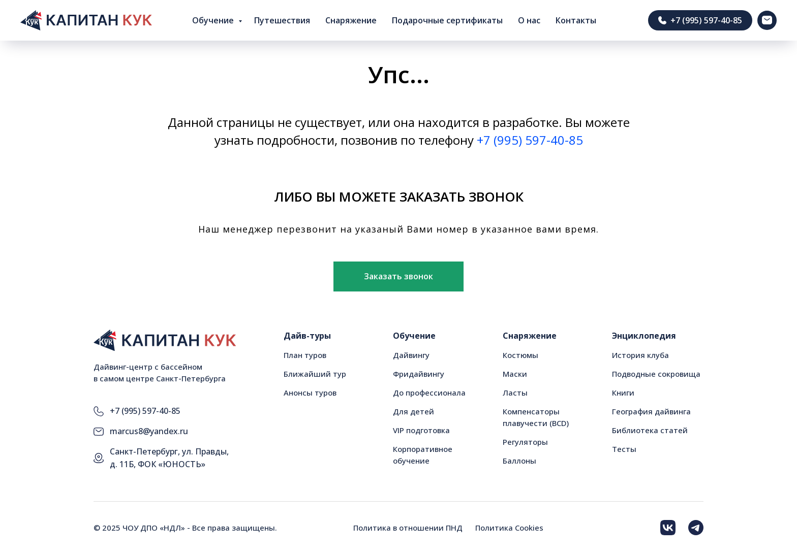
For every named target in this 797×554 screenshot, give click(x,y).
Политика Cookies (509, 528)
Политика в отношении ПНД (408, 528)
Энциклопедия (644, 335)
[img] (668, 527)
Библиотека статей (650, 430)
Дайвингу (411, 355)
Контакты (576, 20)
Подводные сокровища (656, 374)
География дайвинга (651, 411)
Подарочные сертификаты (447, 20)
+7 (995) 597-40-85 (530, 140)
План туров (305, 355)
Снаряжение (351, 20)
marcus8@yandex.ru (149, 431)
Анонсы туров (310, 392)
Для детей (413, 411)
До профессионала (429, 392)
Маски (515, 374)
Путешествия (282, 20)
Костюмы (520, 355)
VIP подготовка (421, 430)
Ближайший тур (315, 374)
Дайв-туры (307, 335)
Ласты (515, 392)
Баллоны (519, 460)
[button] (398, 277)
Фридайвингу (418, 374)
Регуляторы (525, 442)
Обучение (214, 20)
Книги (623, 392)
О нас (529, 20)
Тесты (624, 449)
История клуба (640, 355)
